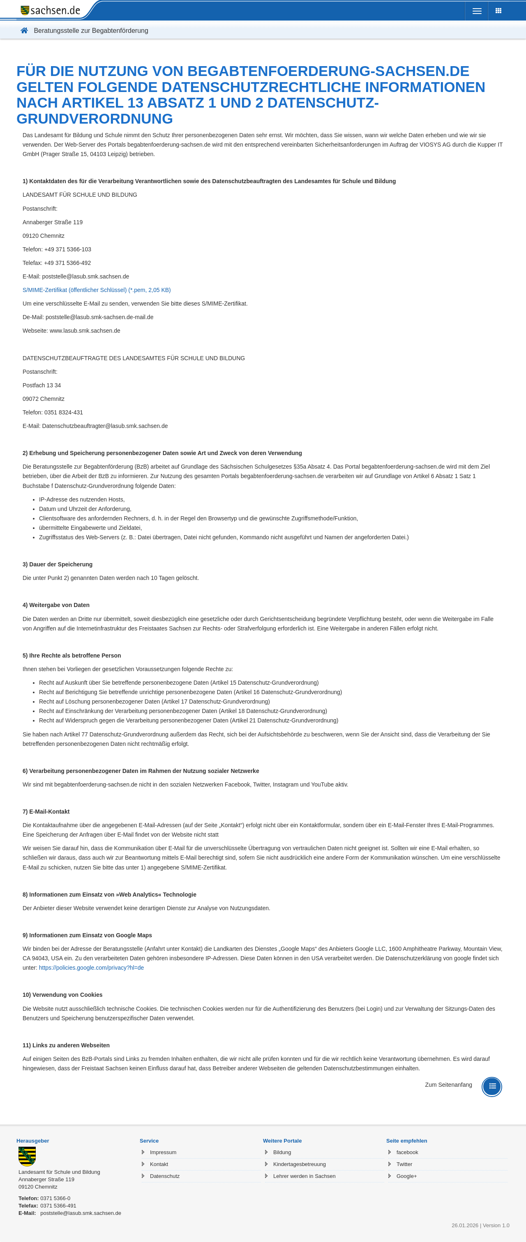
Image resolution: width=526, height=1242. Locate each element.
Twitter (404, 1164)
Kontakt (159, 1164)
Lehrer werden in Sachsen (304, 1176)
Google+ (407, 1176)
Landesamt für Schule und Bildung (59, 1172)
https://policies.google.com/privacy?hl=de (91, 967)
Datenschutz (165, 1176)
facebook (407, 1152)
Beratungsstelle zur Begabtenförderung (82, 30)
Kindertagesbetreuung (299, 1164)
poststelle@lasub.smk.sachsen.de (80, 1213)
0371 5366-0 (55, 1198)
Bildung (282, 1152)
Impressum (163, 1152)
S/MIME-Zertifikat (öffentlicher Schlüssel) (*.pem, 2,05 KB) (97, 290)
